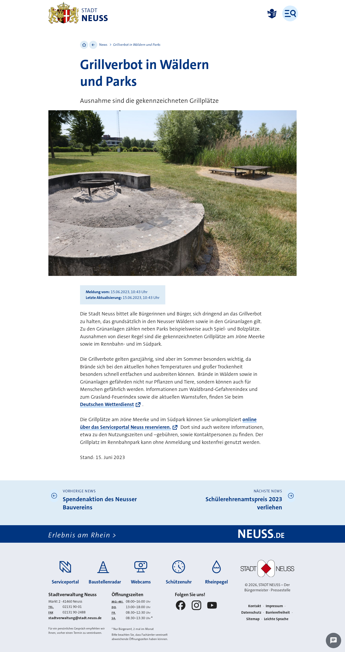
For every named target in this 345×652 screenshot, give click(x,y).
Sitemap (252, 619)
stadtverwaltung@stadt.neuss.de (75, 618)
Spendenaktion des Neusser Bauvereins (100, 503)
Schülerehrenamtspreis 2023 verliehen (244, 503)
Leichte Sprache (276, 619)
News (103, 44)
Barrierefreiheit (278, 612)
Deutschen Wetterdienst (107, 404)
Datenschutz (251, 612)
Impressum (274, 606)
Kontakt (254, 606)
